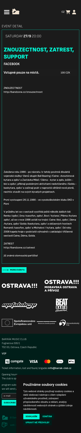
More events (17, 270)
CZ (63, 11)
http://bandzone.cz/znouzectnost (23, 92)
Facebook (12, 64)
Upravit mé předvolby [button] (38, 422)
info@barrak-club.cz (59, 368)
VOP (4, 353)
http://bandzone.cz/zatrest (19, 247)
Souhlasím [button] (31, 416)
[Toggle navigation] (7, 12)
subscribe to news (15, 402)
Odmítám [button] (47, 416)
